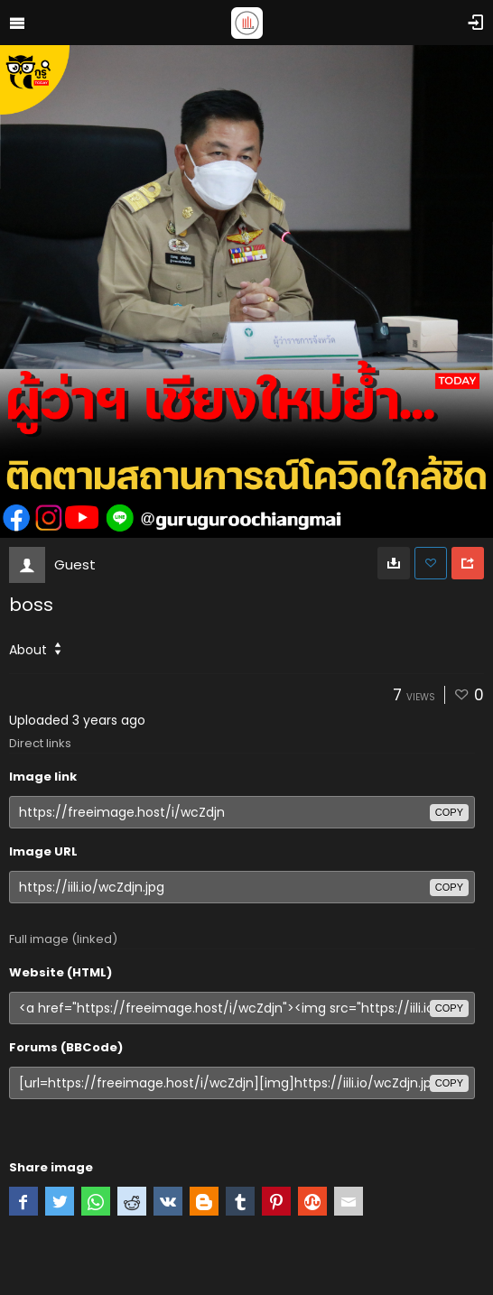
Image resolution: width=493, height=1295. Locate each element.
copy (449, 812)
